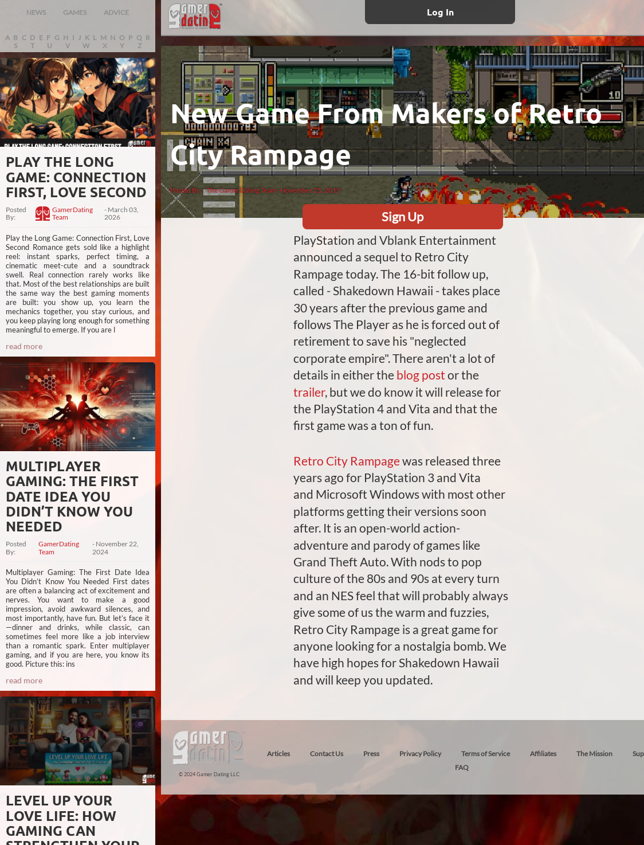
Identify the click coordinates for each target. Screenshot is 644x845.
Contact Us (326, 753)
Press (371, 753)
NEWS (36, 12)
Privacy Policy (420, 753)
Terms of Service (485, 753)
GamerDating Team (72, 214)
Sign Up (402, 216)
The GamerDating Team (241, 190)
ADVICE (116, 12)
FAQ (462, 767)
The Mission (594, 753)
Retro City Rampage (346, 460)
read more (24, 346)
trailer (309, 392)
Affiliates (543, 753)
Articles (278, 753)
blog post (420, 374)
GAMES (75, 12)
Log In (440, 12)
